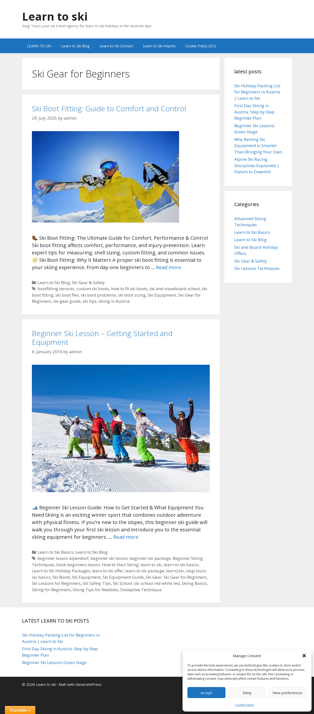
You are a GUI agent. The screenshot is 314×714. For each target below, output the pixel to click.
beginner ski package (150, 558)
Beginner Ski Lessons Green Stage (54, 662)
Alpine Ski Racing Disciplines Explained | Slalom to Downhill (256, 165)
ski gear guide (67, 301)
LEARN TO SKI (39, 45)
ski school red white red (157, 583)
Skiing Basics (194, 583)
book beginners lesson (78, 564)
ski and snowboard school (174, 288)
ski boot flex (67, 295)
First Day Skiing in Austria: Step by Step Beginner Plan (254, 112)
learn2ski (175, 571)
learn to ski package (144, 571)
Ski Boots (61, 577)
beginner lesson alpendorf (63, 558)
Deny (247, 692)
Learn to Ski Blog (75, 45)
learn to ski (151, 564)
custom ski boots (92, 288)
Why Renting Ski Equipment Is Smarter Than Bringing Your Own (258, 146)
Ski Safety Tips (97, 583)
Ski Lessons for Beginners (56, 583)
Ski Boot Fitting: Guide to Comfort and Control (109, 108)
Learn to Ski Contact (116, 45)
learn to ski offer (107, 571)
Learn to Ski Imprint (159, 45)
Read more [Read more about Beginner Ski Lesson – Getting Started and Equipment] (125, 537)
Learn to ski (55, 16)
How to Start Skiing (120, 564)
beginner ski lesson (109, 558)
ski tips (89, 301)
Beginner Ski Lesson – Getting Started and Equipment (102, 337)
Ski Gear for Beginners (185, 577)
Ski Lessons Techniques (257, 268)
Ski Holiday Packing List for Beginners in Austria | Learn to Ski (257, 92)
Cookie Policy (244, 705)
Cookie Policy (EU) (200, 45)
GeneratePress (88, 684)
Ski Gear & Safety (88, 282)
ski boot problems (98, 295)
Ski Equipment (162, 295)
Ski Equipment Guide (123, 577)
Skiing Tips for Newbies (95, 589)
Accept (206, 692)
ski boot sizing (132, 295)
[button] (304, 655)
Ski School (122, 583)
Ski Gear (154, 577)
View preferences (287, 692)
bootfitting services (56, 288)
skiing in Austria (114, 301)
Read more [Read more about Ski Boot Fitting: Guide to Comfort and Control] (168, 267)
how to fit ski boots (129, 288)
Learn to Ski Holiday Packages (61, 571)
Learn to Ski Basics (55, 552)
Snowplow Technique (141, 589)
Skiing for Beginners (51, 589)
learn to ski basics (181, 564)
